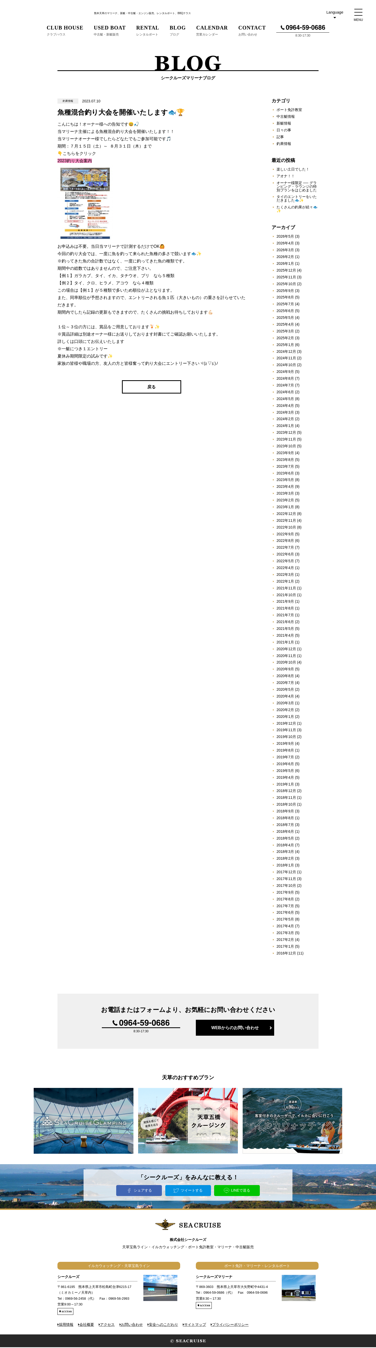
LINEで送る (240, 1191)
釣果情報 (284, 144)
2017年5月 (285, 920)
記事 (280, 137)
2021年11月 (286, 589)
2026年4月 (285, 244)
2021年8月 (285, 609)
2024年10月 (286, 365)
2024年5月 (285, 399)
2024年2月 (285, 419)
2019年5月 (285, 771)
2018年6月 (285, 832)
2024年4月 (285, 406)
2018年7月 (285, 825)
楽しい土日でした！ (293, 170)
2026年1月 (285, 264)
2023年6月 (285, 474)
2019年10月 (286, 737)
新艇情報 (284, 124)
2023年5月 (285, 480)
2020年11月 (286, 656)
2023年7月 (285, 467)
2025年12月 (286, 271)
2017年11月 (286, 879)
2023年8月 (285, 460)
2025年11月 (286, 278)
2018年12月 (286, 791)
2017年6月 (285, 913)
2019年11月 (286, 730)
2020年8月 (285, 676)
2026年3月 (285, 251)
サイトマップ (195, 1325)
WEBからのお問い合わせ (234, 1028)
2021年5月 (285, 629)
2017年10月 (286, 886)
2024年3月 (285, 413)
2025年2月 (285, 339)
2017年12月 (286, 873)
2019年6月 (285, 764)
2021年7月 (285, 616)
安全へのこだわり (163, 1325)
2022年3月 (285, 575)
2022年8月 (285, 541)
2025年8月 (285, 298)
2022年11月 (286, 521)
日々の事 (284, 131)
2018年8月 (285, 818)
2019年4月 (285, 778)
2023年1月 (285, 507)
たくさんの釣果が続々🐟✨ (297, 209)
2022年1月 (285, 582)
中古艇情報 (286, 117)
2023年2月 (285, 501)
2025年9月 (285, 291)
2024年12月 (286, 352)
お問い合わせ (132, 1325)
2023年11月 (286, 440)
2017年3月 (285, 933)
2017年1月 (285, 947)
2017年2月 (285, 940)
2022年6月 (285, 555)
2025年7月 (285, 305)
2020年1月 (285, 717)
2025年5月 (285, 318)
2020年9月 (285, 670)
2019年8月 (285, 751)
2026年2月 (285, 257)
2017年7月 (285, 906)
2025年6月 (285, 311)
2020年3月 (285, 704)
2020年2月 (285, 710)
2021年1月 (285, 643)
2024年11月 (286, 359)
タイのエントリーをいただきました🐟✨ (297, 199)
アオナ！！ (286, 177)
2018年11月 (286, 798)
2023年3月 (285, 494)
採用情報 (66, 1325)
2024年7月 (285, 386)
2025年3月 (285, 332)
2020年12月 (286, 650)
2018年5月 (285, 839)
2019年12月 (286, 724)
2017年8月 (285, 900)
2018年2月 (285, 859)
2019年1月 (285, 785)
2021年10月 (286, 595)
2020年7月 (285, 683)
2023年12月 (286, 433)
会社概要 (86, 1325)
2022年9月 (285, 534)
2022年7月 (285, 548)
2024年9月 (285, 372)
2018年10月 (286, 805)
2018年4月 (285, 845)
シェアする (143, 1191)
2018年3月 (285, 852)
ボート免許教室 (289, 110)
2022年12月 (286, 514)
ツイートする (192, 1191)
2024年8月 (285, 379)
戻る (151, 387)
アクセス (107, 1325)
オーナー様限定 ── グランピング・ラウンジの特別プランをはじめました (297, 187)
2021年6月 (285, 622)
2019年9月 (285, 744)
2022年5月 (285, 562)
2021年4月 (285, 636)
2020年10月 (286, 663)
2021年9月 (285, 602)
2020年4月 (285, 697)
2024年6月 (285, 393)
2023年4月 (285, 487)
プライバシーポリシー (230, 1325)
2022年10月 (286, 528)
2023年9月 (285, 453)
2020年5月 (285, 690)
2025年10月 (286, 284)
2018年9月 (285, 812)
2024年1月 (285, 426)
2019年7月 (285, 758)
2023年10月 (286, 447)
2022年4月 (285, 568)
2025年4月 (285, 325)
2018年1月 (285, 866)
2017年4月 (285, 927)
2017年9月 (285, 893)
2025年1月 (285, 345)
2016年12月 (286, 954)
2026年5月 (285, 237)
